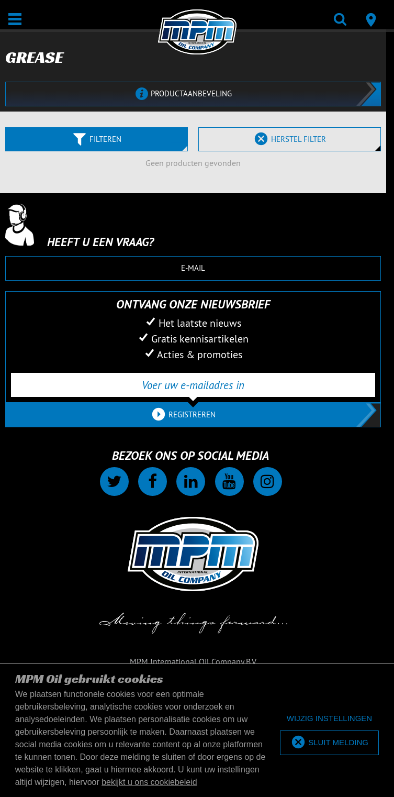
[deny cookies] (329, 718)
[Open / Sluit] (15, 19)
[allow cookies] (329, 742)
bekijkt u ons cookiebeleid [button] (149, 782)
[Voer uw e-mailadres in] (193, 385)
